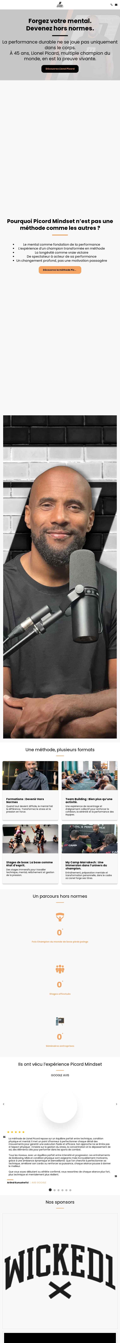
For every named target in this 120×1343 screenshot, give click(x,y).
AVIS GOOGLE (39, 1185)
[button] (3, 4)
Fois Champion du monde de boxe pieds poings (60, 944)
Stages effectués (60, 996)
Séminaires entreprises (60, 1049)
